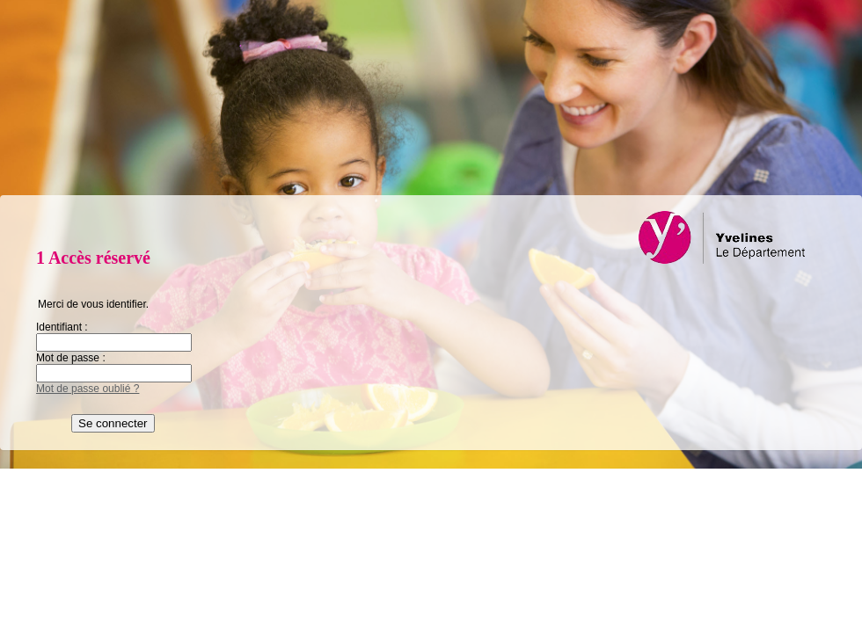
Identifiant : (62, 327)
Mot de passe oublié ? (87, 388)
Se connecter (113, 423)
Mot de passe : (71, 358)
